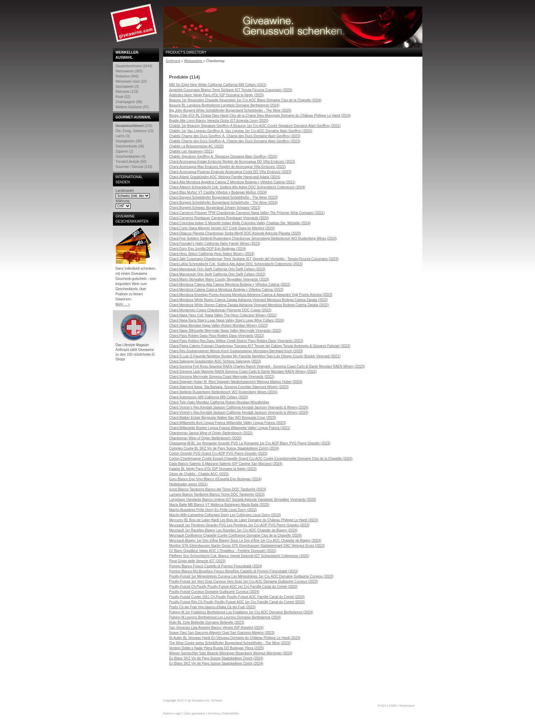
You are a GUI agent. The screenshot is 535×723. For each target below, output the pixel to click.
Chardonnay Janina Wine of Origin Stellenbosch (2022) (211, 433)
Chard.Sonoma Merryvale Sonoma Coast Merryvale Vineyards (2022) (221, 377)
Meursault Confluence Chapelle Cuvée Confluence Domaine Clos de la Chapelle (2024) (235, 535)
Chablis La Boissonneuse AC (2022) (196, 146)
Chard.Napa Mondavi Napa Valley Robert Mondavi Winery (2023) (218, 325)
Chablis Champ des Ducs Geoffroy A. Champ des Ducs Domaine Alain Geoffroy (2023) (235, 136)
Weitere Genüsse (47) (132, 107)
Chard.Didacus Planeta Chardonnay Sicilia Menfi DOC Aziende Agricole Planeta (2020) (235, 233)
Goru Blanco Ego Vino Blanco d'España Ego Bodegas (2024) (215, 479)
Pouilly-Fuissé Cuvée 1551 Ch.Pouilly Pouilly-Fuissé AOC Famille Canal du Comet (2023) (237, 597)
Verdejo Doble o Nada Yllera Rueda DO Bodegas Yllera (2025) (216, 648)
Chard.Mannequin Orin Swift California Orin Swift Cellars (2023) (217, 269)
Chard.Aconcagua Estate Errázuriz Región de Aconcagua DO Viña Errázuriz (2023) (232, 162)
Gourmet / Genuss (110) (134, 167)
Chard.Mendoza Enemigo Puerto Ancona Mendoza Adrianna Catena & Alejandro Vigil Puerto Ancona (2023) (250, 295)
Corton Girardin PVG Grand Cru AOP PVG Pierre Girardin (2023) (218, 453)
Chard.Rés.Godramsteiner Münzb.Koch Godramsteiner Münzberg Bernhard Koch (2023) (236, 351)
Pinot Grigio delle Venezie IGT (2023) (197, 561)
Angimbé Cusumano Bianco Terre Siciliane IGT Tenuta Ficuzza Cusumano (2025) (230, 90)
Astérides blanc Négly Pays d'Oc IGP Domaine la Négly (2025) (216, 95)
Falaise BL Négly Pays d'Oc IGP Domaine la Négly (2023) (213, 469)
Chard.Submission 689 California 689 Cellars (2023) (208, 397)
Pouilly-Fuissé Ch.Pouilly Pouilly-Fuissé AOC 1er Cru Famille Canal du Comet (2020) (233, 587)
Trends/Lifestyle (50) (131, 162)
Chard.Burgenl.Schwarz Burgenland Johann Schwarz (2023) (215, 208)
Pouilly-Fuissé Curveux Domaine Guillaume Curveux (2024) (214, 592)
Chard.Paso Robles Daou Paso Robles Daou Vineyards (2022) (216, 336)
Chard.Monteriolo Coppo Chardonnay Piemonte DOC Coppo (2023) (220, 310)
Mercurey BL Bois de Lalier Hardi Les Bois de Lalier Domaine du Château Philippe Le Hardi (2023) (243, 520)
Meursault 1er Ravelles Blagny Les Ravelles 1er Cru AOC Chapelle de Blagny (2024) (233, 530)
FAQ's (382, 705)
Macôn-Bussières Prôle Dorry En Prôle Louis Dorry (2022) (213, 510)
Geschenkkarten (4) (131, 156)
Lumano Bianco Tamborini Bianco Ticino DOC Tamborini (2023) (217, 494)
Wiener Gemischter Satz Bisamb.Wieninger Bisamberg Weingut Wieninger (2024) (231, 653)
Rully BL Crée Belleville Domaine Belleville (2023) (206, 622)
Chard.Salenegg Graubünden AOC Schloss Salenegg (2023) (215, 361)
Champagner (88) (129, 102)
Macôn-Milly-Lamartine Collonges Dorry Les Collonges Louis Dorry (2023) (225, 515)
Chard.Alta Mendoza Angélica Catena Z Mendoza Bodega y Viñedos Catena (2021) (232, 182)
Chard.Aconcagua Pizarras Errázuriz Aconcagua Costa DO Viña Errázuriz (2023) (230, 172)
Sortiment (173, 61)
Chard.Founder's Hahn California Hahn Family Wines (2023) (214, 243)
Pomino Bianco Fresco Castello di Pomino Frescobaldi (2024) (215, 566)
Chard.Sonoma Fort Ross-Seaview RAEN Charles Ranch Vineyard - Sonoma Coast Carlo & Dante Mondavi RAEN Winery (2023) (267, 366)
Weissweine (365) (129, 71)
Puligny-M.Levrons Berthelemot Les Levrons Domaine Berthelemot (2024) (225, 617)
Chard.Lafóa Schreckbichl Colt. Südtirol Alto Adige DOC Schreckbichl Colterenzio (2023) (236, 264)
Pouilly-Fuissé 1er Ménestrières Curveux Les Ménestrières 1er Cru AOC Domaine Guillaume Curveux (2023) (251, 576)
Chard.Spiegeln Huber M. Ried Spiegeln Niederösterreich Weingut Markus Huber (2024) (236, 382)
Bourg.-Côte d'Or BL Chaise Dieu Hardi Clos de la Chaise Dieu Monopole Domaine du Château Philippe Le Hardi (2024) (260, 115)
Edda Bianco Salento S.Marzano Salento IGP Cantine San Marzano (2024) (226, 464)
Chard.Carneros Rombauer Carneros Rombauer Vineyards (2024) (219, 218)
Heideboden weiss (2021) (188, 484)
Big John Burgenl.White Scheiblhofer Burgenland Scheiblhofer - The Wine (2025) (230, 110)
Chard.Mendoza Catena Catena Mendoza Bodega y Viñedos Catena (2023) (226, 290)
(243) (134, 126)
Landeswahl (125, 191)
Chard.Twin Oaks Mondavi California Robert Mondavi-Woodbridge (219, 402)
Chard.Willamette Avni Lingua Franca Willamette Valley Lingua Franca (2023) (227, 423)
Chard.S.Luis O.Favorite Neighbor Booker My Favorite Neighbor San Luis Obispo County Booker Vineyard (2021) (255, 356)
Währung (123, 201)
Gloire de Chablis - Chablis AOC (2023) (199, 474)
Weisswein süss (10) (131, 81)
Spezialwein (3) (127, 86)
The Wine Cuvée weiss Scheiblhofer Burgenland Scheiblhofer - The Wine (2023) (230, 643)
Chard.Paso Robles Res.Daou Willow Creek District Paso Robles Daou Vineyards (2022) (236, 341)
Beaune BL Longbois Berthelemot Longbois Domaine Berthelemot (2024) (224, 105)
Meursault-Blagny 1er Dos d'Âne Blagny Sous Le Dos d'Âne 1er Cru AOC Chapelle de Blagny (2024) (245, 540)
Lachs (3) (123, 136)
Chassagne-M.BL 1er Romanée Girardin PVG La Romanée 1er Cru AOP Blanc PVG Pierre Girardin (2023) (250, 443)
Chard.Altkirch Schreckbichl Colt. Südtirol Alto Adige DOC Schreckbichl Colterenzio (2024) (237, 187)
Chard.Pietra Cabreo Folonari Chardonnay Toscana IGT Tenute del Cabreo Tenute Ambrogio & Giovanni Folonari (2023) (259, 346)
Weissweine (193, 61)
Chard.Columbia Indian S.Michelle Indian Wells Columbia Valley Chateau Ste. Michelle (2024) (240, 223)
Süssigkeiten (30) (129, 141)
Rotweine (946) (127, 76)
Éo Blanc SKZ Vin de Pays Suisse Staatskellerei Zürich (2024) (216, 658)
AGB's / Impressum (402, 705)
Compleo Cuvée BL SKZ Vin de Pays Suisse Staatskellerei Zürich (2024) (224, 448)
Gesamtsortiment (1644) (134, 66)
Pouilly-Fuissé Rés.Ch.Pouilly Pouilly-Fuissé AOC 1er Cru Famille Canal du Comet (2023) (237, 602)
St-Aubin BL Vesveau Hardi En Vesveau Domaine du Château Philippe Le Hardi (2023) (235, 638)
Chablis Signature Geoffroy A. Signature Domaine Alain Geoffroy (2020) (223, 156)
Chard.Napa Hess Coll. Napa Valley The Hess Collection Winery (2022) (223, 315)
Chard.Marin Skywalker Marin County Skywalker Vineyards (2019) (219, 279)
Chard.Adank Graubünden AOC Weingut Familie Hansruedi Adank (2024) (224, 177)
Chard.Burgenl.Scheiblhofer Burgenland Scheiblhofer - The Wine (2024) (223, 202)
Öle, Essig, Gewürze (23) (135, 131)
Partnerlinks (230, 713)
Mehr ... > (123, 304)
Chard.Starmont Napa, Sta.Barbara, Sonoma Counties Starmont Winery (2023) (229, 387)
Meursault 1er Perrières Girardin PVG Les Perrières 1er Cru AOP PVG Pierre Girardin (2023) (239, 525)
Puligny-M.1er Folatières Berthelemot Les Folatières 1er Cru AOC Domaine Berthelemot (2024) (241, 612)
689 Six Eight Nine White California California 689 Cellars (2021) (218, 85)
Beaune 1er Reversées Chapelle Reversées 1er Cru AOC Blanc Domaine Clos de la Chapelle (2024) (245, 100)
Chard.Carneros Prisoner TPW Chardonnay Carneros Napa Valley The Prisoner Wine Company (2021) (247, 213)
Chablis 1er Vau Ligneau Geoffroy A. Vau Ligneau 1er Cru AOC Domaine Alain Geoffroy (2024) (241, 131)
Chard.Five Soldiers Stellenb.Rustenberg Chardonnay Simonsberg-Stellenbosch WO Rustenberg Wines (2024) (253, 238)
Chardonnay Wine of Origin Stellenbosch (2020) (205, 438)
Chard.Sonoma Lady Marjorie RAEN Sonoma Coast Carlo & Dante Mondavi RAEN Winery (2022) (243, 371)
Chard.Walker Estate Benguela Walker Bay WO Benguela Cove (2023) (222, 418)
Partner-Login (172, 713)
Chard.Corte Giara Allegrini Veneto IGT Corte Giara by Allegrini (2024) (222, 228)
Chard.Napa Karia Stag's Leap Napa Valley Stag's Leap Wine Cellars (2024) (227, 320)
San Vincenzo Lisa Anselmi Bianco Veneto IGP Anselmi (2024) (216, 627)
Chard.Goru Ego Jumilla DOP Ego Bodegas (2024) (207, 249)
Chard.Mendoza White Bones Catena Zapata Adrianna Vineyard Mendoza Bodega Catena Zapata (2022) (248, 300)
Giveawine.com (134, 25)
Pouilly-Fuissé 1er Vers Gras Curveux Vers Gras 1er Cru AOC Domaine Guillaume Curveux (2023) (243, 581)
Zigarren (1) (124, 151)
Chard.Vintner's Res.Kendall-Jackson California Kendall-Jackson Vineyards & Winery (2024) (238, 407)
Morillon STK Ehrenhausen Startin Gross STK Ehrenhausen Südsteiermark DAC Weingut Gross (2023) (247, 546)
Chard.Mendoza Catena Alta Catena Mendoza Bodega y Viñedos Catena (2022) (229, 284)
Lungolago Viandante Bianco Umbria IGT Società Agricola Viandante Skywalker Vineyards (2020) (242, 499)
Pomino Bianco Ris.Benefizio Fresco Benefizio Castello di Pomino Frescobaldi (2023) (233, 571)
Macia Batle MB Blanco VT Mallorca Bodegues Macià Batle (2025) (219, 505)
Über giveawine (194, 713)
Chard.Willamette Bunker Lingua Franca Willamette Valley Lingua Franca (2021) (229, 428)
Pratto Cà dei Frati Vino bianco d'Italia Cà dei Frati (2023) (212, 607)
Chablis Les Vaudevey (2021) (191, 151)
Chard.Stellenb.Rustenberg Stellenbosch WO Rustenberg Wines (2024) (223, 392)
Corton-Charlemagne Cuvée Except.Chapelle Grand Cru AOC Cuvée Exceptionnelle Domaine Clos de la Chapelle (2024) (261, 458)
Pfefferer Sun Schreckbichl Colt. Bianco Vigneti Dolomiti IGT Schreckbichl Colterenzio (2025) (239, 556)
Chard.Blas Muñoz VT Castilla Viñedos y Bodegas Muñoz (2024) (218, 192)
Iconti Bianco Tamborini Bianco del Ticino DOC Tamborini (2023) (217, 489)
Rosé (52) (123, 97)
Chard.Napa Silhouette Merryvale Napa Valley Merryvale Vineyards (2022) (225, 330)
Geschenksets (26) (130, 146)
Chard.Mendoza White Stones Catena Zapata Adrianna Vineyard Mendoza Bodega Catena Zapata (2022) (249, 305)
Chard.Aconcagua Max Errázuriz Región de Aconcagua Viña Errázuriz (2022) (227, 167)
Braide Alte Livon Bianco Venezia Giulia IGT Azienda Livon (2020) (219, 121)
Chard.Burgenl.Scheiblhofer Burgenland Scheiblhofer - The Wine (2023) (223, 197)
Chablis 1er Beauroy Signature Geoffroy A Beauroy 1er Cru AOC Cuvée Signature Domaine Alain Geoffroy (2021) (255, 126)
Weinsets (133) (127, 92)
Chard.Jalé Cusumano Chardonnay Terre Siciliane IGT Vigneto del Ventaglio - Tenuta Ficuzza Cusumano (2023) (254, 259)
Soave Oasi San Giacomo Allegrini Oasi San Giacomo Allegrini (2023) (222, 633)
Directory (214, 713)
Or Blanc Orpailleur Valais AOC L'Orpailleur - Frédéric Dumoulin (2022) (222, 551)
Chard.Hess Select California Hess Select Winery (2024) (212, 254)
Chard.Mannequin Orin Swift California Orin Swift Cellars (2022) (217, 274)
